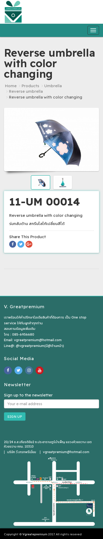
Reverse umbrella (26, 91)
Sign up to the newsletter (28, 395)
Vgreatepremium (34, 534)
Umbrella (53, 85)
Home (11, 85)
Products (30, 85)
